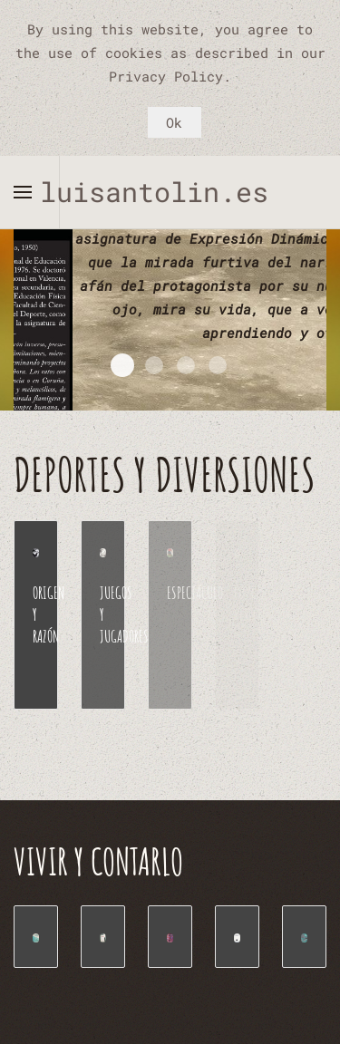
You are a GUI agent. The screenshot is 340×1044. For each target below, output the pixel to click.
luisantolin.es (170, 191)
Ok (174, 122)
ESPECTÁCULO (195, 593)
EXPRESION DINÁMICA (122, 365)
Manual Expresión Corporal (218, 365)
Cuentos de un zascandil (154, 365)
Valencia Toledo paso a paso (186, 365)
